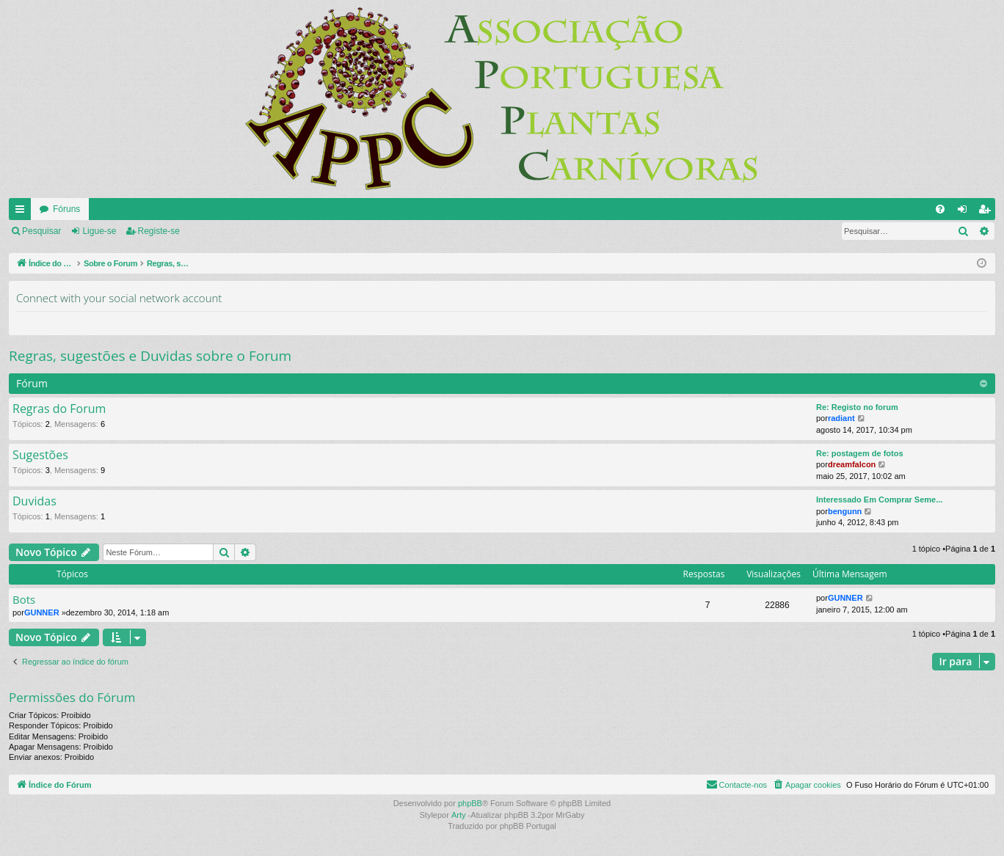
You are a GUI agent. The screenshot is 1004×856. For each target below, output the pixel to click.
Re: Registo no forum (857, 407)
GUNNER (41, 612)
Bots (23, 600)
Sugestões (40, 455)
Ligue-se (99, 231)
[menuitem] (940, 209)
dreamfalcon (852, 464)
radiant (841, 418)
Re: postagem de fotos (859, 453)
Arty (458, 815)
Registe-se (159, 231)
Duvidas (34, 501)
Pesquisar (41, 231)
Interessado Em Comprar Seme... (879, 499)
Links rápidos (23, 212)
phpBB (470, 803)
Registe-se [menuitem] (987, 212)
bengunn (845, 511)
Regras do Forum (59, 409)
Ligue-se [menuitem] (965, 212)
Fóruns (66, 209)
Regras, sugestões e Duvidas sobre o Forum (150, 355)
